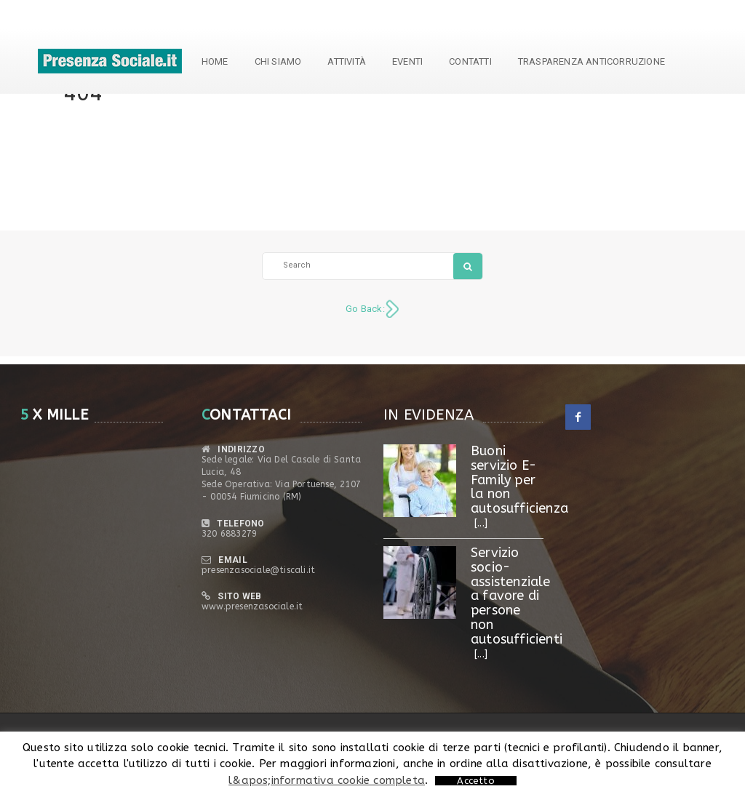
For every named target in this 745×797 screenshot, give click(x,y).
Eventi (407, 61)
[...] (480, 523)
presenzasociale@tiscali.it (258, 570)
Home (215, 61)
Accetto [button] (475, 780)
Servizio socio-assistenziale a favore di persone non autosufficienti (516, 596)
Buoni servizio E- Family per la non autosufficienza (519, 479)
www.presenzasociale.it (252, 606)
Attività (346, 61)
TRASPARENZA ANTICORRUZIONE (591, 61)
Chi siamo (278, 61)
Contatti (470, 61)
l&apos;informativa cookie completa (326, 780)
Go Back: (365, 308)
